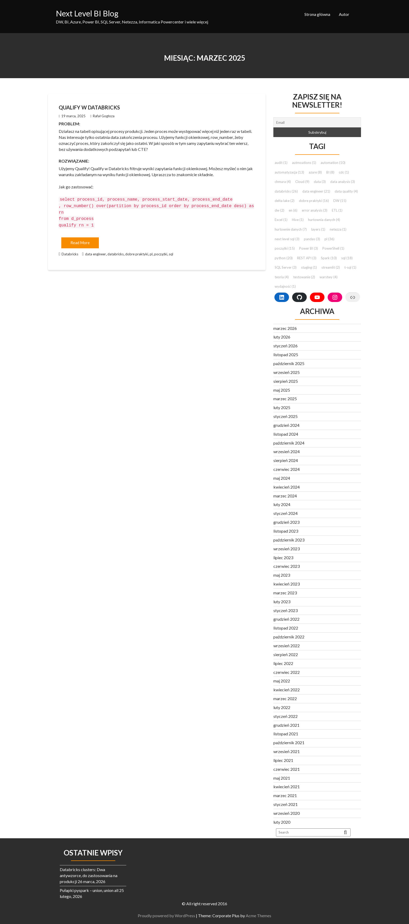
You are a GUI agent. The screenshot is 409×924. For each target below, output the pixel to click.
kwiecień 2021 (286, 786)
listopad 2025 (285, 354)
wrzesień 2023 (286, 548)
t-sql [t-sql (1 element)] (350, 267)
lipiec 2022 (283, 663)
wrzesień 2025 (286, 372)
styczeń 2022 (285, 716)
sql (171, 251)
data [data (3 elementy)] (320, 182)
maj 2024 (281, 478)
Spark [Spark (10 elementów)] (329, 258)
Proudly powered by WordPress (168, 915)
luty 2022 (281, 707)
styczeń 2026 (285, 345)
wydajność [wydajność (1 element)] (285, 286)
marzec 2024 (285, 495)
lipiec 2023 (283, 557)
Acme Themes (260, 915)
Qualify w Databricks (89, 107)
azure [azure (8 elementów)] (315, 172)
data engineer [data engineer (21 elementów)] (316, 191)
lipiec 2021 (283, 760)
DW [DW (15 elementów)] (339, 201)
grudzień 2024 (286, 425)
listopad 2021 (285, 733)
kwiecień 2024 (286, 486)
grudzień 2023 (286, 522)
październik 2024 (288, 442)
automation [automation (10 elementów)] (333, 163)
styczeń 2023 (285, 610)
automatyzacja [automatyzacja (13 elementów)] (289, 172)
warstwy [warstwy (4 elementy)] (329, 277)
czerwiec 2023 (286, 566)
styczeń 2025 (285, 416)
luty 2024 (281, 504)
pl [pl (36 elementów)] (329, 239)
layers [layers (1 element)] (318, 229)
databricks (115, 251)
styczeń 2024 (285, 513)
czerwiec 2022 (286, 672)
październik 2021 (288, 742)
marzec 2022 (285, 698)
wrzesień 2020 (286, 813)
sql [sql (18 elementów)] (347, 258)
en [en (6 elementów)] (293, 210)
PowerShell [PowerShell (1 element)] (333, 248)
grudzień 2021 (286, 725)
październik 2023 (288, 539)
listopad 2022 (285, 627)
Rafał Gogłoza (102, 116)
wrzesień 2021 (286, 751)
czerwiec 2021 (286, 769)
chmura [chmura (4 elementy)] (283, 182)
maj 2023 (281, 574)
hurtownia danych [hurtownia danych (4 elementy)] (324, 220)
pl (151, 251)
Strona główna (317, 14)
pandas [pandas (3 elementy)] (312, 239)
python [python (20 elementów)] (284, 258)
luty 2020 (281, 822)
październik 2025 (288, 363)
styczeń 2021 (285, 804)
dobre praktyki (136, 251)
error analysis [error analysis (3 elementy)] (314, 210)
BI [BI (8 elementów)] (330, 172)
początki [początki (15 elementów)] (285, 248)
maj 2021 (281, 777)
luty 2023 (281, 601)
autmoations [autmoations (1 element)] (304, 163)
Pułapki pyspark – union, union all (89, 890)
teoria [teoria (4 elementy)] (282, 277)
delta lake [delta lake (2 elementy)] (284, 201)
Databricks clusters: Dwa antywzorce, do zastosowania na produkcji (88, 875)
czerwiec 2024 (286, 469)
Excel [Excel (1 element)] (281, 220)
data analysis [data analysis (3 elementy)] (342, 182)
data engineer (95, 251)
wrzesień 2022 (286, 645)
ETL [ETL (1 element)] (337, 210)
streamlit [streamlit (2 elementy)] (330, 267)
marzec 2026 (285, 328)
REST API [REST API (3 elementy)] (306, 258)
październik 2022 (288, 636)
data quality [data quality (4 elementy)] (346, 191)
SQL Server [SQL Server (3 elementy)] (286, 267)
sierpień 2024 (285, 460)
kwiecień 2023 (286, 583)
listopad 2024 (285, 434)
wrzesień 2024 (286, 451)
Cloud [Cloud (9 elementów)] (302, 182)
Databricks (70, 251)
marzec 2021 (285, 795)
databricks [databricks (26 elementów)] (286, 191)
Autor (344, 14)
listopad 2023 (285, 530)
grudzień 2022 (286, 619)
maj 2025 (281, 389)
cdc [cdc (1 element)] (344, 172)
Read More (80, 240)
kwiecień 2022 (286, 689)
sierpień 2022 (285, 654)
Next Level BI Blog (87, 13)
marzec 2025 (285, 398)
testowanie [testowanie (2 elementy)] (304, 277)
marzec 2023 (285, 592)
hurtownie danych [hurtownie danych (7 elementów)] (291, 229)
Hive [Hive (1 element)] (298, 220)
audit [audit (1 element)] (281, 163)
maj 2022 (281, 680)
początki (160, 251)
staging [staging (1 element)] (309, 267)
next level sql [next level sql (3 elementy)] (287, 239)
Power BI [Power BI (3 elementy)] (308, 248)
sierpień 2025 (285, 381)
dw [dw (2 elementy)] (279, 210)
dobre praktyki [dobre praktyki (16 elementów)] (314, 201)
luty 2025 (281, 407)
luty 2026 (281, 336)
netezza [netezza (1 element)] (338, 229)
